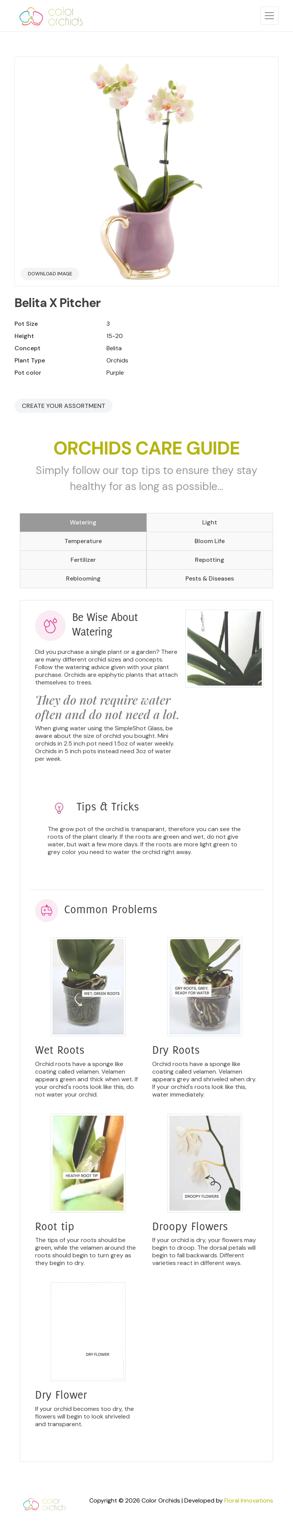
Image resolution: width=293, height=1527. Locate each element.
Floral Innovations (248, 1500)
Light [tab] (209, 522)
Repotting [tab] (209, 560)
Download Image (50, 273)
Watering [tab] (83, 522)
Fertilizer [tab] (83, 560)
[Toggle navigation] (269, 15)
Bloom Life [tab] (210, 541)
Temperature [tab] (83, 541)
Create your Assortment (63, 406)
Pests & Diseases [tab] (209, 578)
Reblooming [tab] (83, 578)
